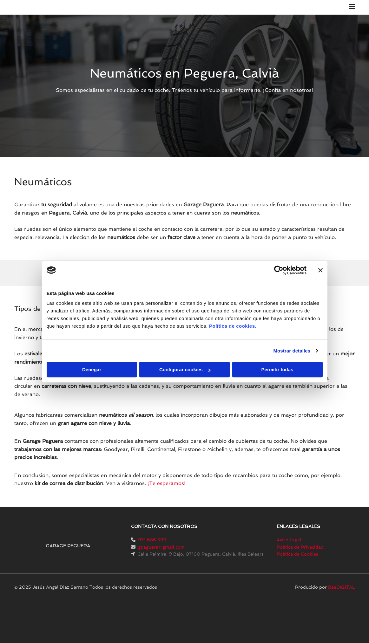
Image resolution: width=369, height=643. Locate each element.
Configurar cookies (184, 369)
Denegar (91, 369)
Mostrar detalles (291, 350)
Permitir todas (277, 369)
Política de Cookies (297, 554)
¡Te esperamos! (167, 483)
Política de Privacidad (300, 547)
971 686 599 (152, 539)
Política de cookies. (232, 326)
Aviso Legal (289, 539)
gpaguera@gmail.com (161, 547)
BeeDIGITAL (341, 587)
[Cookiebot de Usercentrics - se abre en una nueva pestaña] (278, 270)
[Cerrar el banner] (320, 270)
